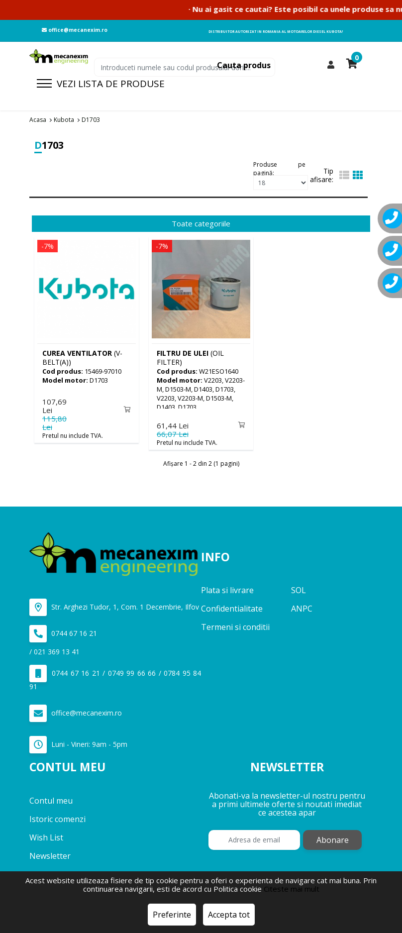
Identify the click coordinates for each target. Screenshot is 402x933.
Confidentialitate (232, 608)
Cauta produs (244, 65)
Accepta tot (229, 914)
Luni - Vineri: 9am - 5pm (78, 744)
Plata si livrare (227, 590)
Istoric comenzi (57, 818)
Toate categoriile (201, 223)
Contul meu (51, 800)
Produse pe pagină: (279, 167)
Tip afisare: (321, 175)
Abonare (332, 839)
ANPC (301, 608)
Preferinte (172, 914)
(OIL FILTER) (190, 357)
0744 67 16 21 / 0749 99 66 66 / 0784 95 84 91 (115, 678)
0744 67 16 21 (63, 633)
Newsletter (50, 855)
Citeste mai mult (291, 889)
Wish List (46, 836)
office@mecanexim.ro (74, 29)
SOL (298, 590)
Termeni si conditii (235, 627)
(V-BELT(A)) (82, 357)
